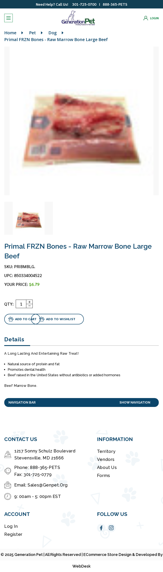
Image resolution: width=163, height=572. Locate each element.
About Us (107, 467)
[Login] (151, 18)
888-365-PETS (115, 4)
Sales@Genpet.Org (48, 485)
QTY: (9, 304)
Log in (11, 526)
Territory (106, 451)
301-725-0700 (84, 4)
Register (13, 534)
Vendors (106, 459)
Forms (103, 475)
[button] (81, 402)
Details (14, 339)
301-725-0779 (38, 474)
